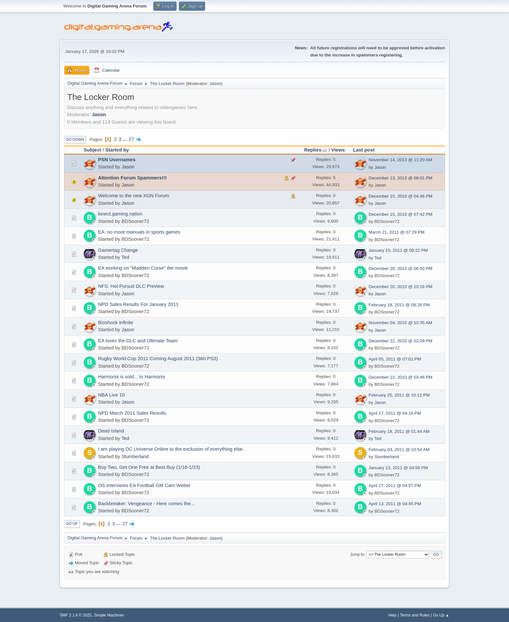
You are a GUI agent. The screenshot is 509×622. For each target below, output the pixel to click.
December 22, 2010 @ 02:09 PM (400, 340)
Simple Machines (109, 615)
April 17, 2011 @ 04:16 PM (395, 413)
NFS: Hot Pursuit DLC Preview (131, 286)
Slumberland (135, 456)
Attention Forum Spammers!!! (132, 177)
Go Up (72, 524)
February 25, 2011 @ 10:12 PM (399, 395)
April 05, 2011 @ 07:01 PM (395, 359)
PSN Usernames (116, 159)
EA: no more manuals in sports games (139, 232)
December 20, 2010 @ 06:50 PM (400, 268)
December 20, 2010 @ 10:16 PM (400, 286)
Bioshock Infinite (115, 322)
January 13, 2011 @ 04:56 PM (398, 467)
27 (131, 139)
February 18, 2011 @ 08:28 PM (399, 304)
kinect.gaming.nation (120, 213)
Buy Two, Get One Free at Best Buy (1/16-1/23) (149, 467)
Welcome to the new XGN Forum (133, 195)
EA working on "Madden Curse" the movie (143, 268)
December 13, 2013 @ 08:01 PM (400, 178)
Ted (125, 257)
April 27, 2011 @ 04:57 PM (395, 485)
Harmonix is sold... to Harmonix (131, 376)
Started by (117, 149)
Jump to (357, 554)
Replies (315, 149)
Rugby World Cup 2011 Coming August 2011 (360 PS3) (158, 358)
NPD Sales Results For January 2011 (138, 304)
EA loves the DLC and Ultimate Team (138, 340)
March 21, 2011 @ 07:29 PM (397, 232)
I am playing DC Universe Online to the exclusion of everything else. (171, 449)
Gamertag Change (118, 250)
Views (338, 149)
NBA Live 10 (111, 394)
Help (392, 615)
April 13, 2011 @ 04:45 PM (395, 503)
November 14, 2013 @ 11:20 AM (400, 159)
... (126, 139)
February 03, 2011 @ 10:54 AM (399, 449)
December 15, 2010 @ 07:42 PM (400, 214)
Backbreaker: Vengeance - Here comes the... (146, 503)
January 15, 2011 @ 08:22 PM (398, 250)
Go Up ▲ (441, 615)
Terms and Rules (414, 615)
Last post (364, 149)
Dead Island (111, 430)
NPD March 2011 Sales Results (132, 413)
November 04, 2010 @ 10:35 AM (400, 322)
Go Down (75, 139)
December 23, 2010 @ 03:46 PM (400, 377)
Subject (92, 149)
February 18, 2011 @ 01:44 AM (399, 431)
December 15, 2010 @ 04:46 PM (400, 196)
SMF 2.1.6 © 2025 (76, 615)
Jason (215, 83)
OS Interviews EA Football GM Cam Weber (144, 485)
